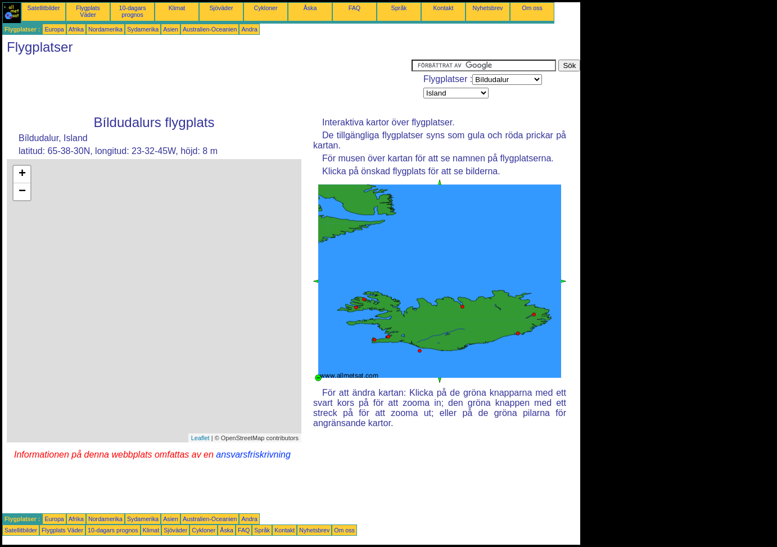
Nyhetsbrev (488, 7)
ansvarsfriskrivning (253, 454)
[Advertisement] (207, 85)
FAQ (354, 7)
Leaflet (200, 438)
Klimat (177, 7)
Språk (399, 7)
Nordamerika (105, 29)
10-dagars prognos (132, 11)
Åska (310, 7)
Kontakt (443, 7)
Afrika (76, 29)
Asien (170, 29)
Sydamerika (143, 29)
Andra (249, 29)
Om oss (532, 7)
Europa (54, 29)
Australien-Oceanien (210, 29)
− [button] (22, 191)
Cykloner (265, 7)
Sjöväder (221, 7)
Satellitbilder (43, 7)
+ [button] (22, 174)
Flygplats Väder (88, 11)
